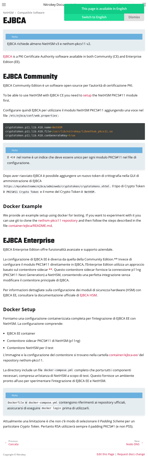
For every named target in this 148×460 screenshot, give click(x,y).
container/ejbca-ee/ (123, 355)
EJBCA (7, 56)
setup (87, 95)
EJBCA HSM (88, 295)
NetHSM (8, 12)
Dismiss (134, 17)
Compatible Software (31, 12)
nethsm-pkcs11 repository (58, 220)
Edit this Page (105, 454)
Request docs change (131, 454)
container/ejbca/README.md (30, 225)
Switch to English (94, 17)
